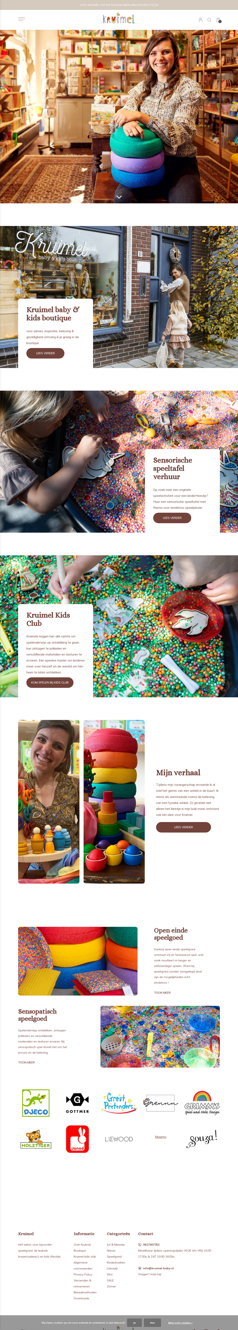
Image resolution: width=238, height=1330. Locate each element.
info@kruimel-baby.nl (158, 1268)
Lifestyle (112, 1268)
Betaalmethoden (85, 1292)
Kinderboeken (116, 1262)
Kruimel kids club (85, 1256)
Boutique (80, 1250)
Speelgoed (114, 1256)
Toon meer (162, 993)
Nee (152, 1322)
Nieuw (111, 1250)
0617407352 (151, 1244)
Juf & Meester (116, 1244)
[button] (21, 19)
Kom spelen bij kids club (50, 682)
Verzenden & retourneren (82, 1283)
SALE (110, 1280)
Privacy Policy (83, 1274)
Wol (109, 1274)
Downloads (81, 1298)
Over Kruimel (82, 1244)
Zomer (111, 1286)
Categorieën (118, 1233)
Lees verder (45, 353)
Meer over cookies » (180, 1322)
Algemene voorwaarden (83, 1265)
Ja (134, 1322)
